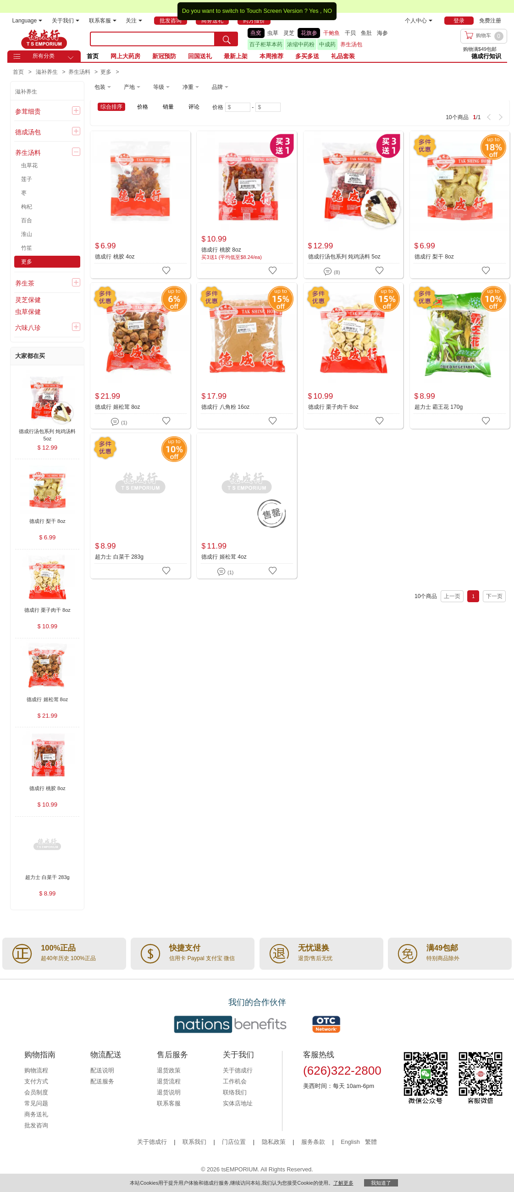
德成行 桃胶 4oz (114, 256)
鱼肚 (366, 33)
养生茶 (24, 283)
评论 (193, 107)
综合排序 (111, 107)
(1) (119, 421)
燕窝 (255, 33)
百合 (26, 220)
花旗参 (309, 33)
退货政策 (169, 1070)
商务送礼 (36, 1114)
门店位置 (234, 1142)
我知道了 (381, 1183)
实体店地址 (238, 1103)
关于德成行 (238, 1070)
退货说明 (169, 1092)
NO (327, 11)
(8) (331, 270)
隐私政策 (274, 1142)
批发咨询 (36, 1125)
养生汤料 (28, 152)
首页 (93, 56)
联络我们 (235, 1092)
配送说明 (102, 1070)
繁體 (371, 1142)
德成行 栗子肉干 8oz (333, 407)
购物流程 (36, 1070)
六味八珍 (28, 327)
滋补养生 (26, 91)
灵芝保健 (28, 299)
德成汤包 (28, 132)
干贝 (350, 33)
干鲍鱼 (331, 33)
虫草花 (29, 165)
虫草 (272, 33)
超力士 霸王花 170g (439, 407)
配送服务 (102, 1081)
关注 (134, 20)
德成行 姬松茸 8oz (117, 407)
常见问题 (36, 1103)
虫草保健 (28, 311)
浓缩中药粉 (301, 44)
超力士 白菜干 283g (119, 557)
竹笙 (26, 248)
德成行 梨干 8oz (434, 256)
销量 (168, 107)
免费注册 (490, 20)
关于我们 (65, 20)
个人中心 (418, 20)
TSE (44, 38)
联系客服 (102, 20)
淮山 (26, 234)
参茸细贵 (28, 111)
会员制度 (36, 1092)
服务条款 (313, 1142)
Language (27, 20)
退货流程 (169, 1081)
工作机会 (235, 1081)
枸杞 (26, 206)
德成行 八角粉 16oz (225, 407)
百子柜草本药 (265, 44)
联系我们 (194, 1142)
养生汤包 (351, 44)
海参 (382, 33)
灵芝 (288, 33)
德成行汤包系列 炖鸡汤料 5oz (344, 256)
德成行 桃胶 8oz (221, 250)
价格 (142, 107)
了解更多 (343, 1183)
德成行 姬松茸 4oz (223, 557)
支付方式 (36, 1081)
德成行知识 (486, 56)
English (351, 1142)
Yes (314, 11)
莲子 (26, 179)
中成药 (327, 44)
